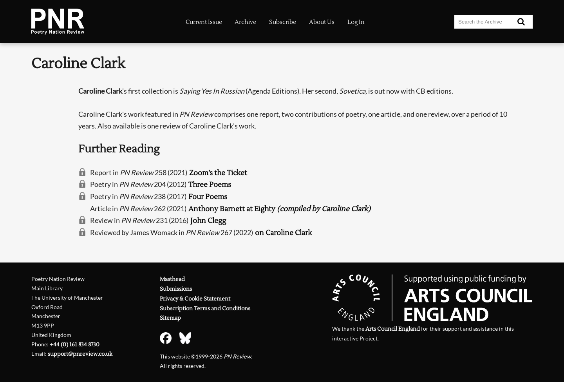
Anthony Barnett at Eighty (279, 209)
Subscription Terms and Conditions (205, 308)
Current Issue (204, 22)
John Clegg (208, 220)
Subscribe (282, 22)
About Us (321, 22)
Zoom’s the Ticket (218, 172)
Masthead (172, 279)
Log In (356, 22)
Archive (245, 22)
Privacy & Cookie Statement (195, 298)
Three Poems (209, 184)
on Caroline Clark (283, 232)
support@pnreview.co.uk (80, 354)
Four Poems (207, 196)
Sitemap (170, 318)
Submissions (176, 289)
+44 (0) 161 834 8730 (74, 344)
